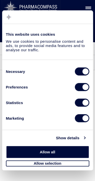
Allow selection (47, 163)
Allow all (47, 152)
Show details (68, 138)
